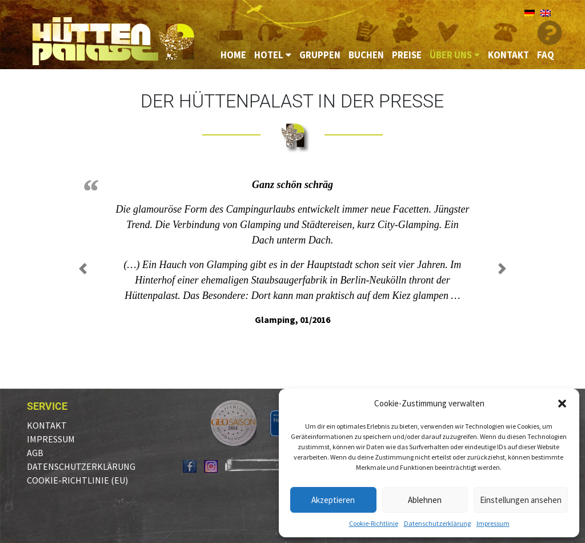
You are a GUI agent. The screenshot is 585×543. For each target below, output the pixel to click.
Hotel (272, 55)
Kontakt (508, 55)
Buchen (366, 55)
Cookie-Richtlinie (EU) (77, 480)
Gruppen (319, 55)
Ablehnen (425, 499)
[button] (562, 403)
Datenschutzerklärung (437, 523)
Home (233, 55)
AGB (35, 452)
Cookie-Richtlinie (373, 523)
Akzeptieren (333, 499)
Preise (407, 55)
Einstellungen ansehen (521, 499)
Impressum (493, 523)
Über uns (455, 55)
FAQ (545, 55)
